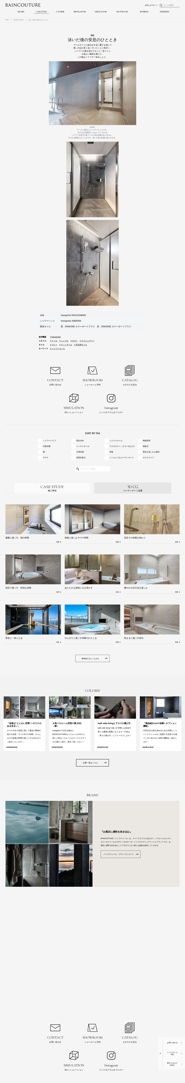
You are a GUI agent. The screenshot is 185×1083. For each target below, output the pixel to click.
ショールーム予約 (92, 375)
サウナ (46, 457)
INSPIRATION (80, 12)
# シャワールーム (57, 349)
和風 (111, 452)
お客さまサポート (151, 5)
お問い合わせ (55, 375)
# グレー (53, 345)
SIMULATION (100, 12)
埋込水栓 (80, 441)
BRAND (21, 12)
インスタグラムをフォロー (111, 402)
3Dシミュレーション (73, 402)
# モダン (74, 341)
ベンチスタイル (82, 446)
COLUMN (60, 12)
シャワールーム (116, 441)
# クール (53, 341)
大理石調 (80, 452)
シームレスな (121, 457)
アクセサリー (122, 446)
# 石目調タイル (80, 345)
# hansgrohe (55, 337)
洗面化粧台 (81, 457)
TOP (7, 20)
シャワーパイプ (49, 441)
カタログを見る (129, 375)
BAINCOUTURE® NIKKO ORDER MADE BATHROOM (23, 5)
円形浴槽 (46, 446)
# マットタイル (65, 345)
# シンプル (64, 341)
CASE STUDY (41, 12)
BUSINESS (144, 12)
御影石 (145, 446)
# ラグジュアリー (87, 341)
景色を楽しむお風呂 (151, 452)
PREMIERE (164, 12)
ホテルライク (148, 457)
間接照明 (146, 441)
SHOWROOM (122, 12)
